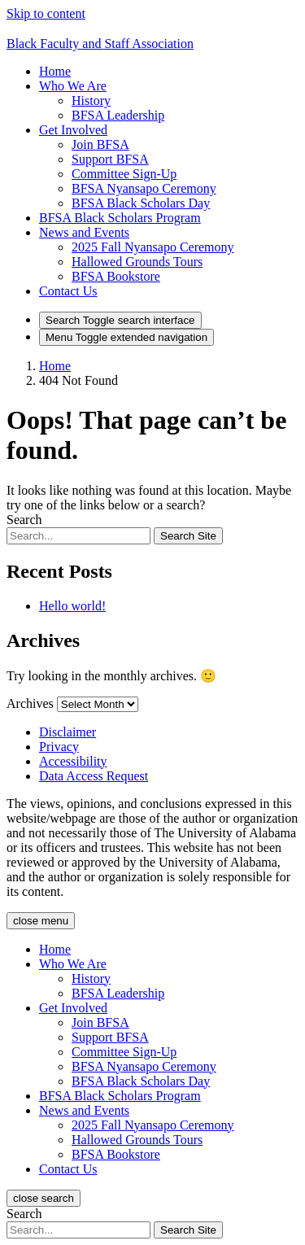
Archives (30, 703)
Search (24, 519)
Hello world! (72, 606)
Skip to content (46, 13)
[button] (73, 86)
